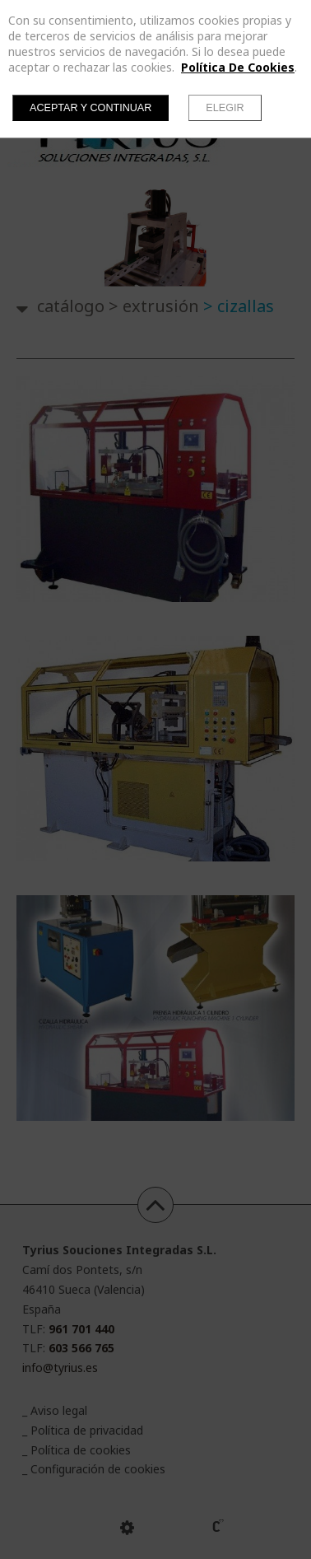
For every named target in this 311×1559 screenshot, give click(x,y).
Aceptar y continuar (90, 108)
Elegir (225, 108)
